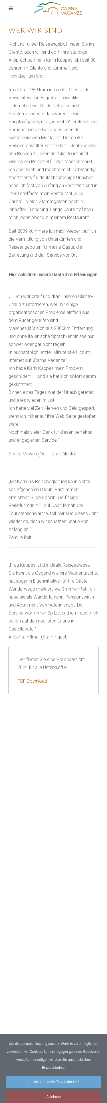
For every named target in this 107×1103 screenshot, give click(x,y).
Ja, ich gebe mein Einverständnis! (53, 1085)
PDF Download (32, 681)
